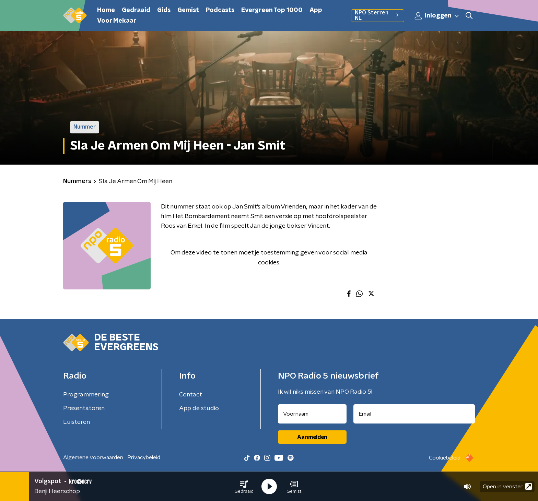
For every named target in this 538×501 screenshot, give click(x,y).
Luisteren (76, 422)
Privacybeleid (143, 457)
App (315, 10)
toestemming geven (289, 253)
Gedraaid (136, 10)
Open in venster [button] (507, 486)
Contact (190, 395)
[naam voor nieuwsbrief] (312, 414)
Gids (164, 10)
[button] (244, 487)
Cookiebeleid (444, 458)
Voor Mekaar (116, 21)
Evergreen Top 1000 (272, 10)
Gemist (188, 10)
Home (106, 10)
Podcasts (220, 10)
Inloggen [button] (437, 16)
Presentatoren (84, 408)
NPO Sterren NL (377, 15)
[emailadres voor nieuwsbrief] (414, 414)
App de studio (199, 408)
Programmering (86, 395)
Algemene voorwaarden (93, 457)
